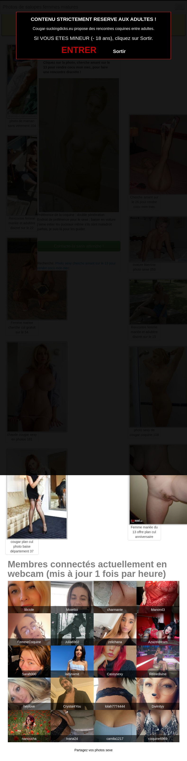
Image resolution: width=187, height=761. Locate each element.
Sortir (119, 51)
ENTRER (78, 50)
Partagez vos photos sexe (93, 750)
